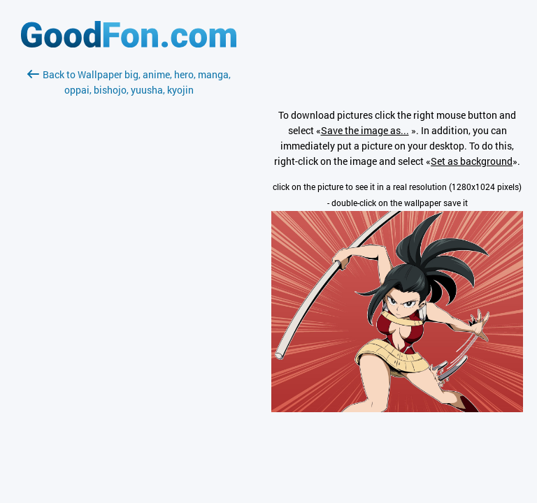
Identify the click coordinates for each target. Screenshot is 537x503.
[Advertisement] (129, 263)
